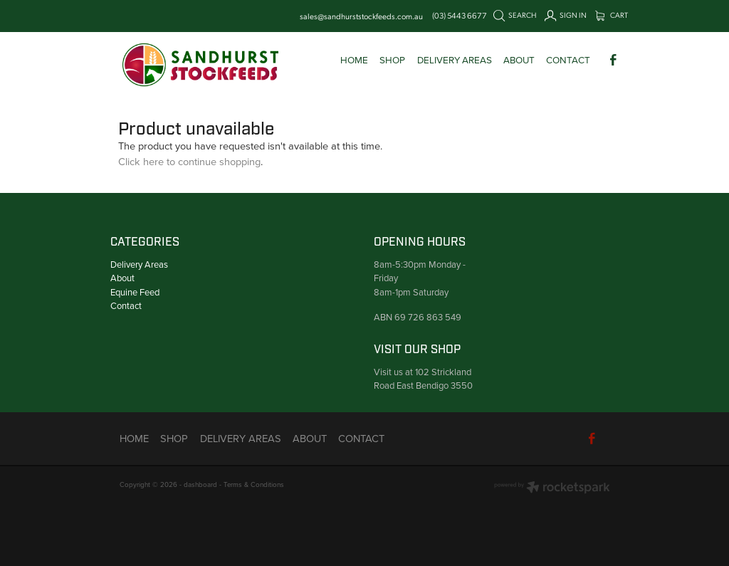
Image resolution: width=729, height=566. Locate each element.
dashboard (200, 484)
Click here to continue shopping (189, 161)
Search (515, 15)
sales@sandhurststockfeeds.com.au (361, 15)
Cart (612, 15)
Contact (126, 305)
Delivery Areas (139, 264)
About (122, 277)
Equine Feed (134, 291)
